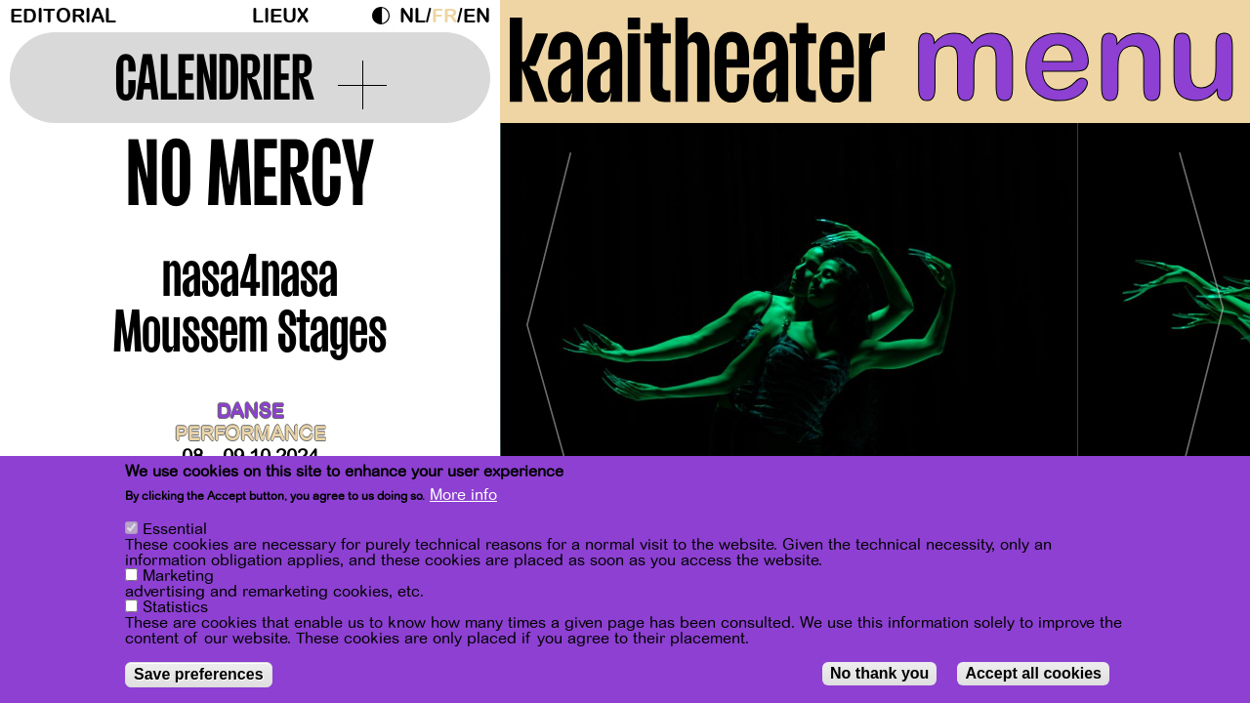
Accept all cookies (1033, 673)
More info (463, 495)
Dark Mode (386, 15)
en (476, 16)
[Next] (1201, 316)
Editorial (63, 16)
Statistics (175, 607)
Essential (175, 529)
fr (444, 16)
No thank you (879, 673)
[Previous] (549, 316)
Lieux (280, 16)
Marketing (178, 576)
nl (412, 16)
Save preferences (199, 674)
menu (1075, 58)
